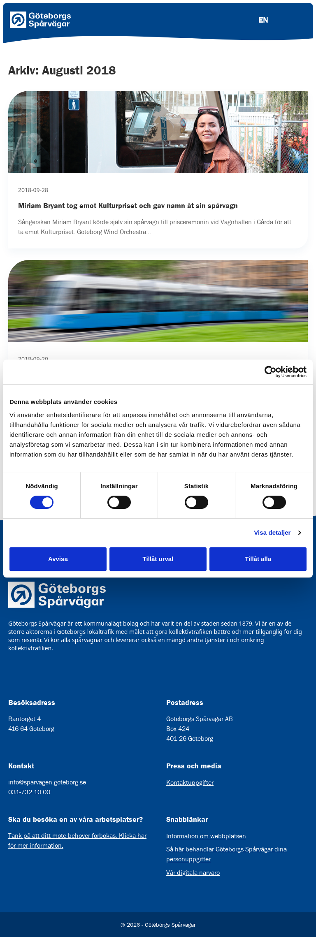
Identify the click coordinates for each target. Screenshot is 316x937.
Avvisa (58, 558)
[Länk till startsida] (40, 20)
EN (263, 19)
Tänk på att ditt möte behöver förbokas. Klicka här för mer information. (77, 840)
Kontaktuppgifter (190, 782)
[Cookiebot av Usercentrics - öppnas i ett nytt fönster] (271, 372)
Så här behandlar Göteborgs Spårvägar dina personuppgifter (226, 854)
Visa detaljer (272, 532)
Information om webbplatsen (206, 836)
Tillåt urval (158, 558)
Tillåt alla (258, 558)
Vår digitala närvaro (193, 872)
